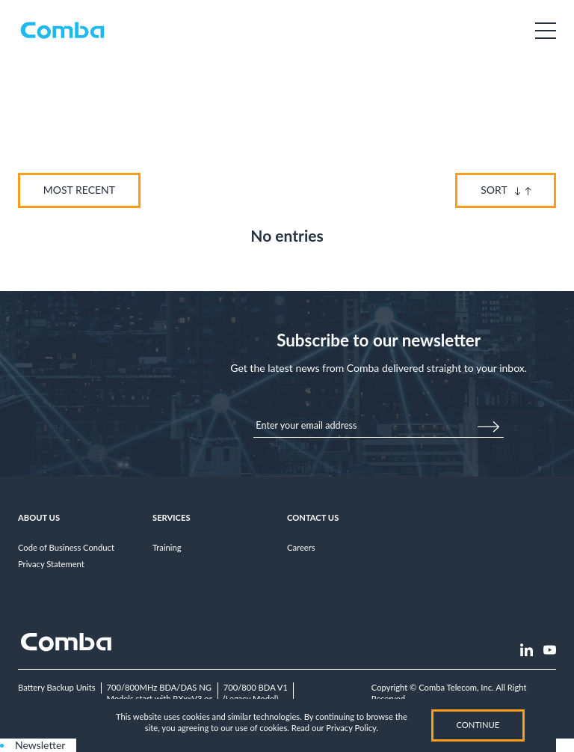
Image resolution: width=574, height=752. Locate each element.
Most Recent (79, 189)
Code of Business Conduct (66, 547)
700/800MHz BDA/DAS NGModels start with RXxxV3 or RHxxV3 (159, 698)
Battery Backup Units (57, 687)
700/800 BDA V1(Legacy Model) (255, 692)
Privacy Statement (51, 564)
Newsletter (40, 745)
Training (167, 547)
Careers (301, 547)
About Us (39, 517)
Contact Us (313, 517)
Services (171, 517)
